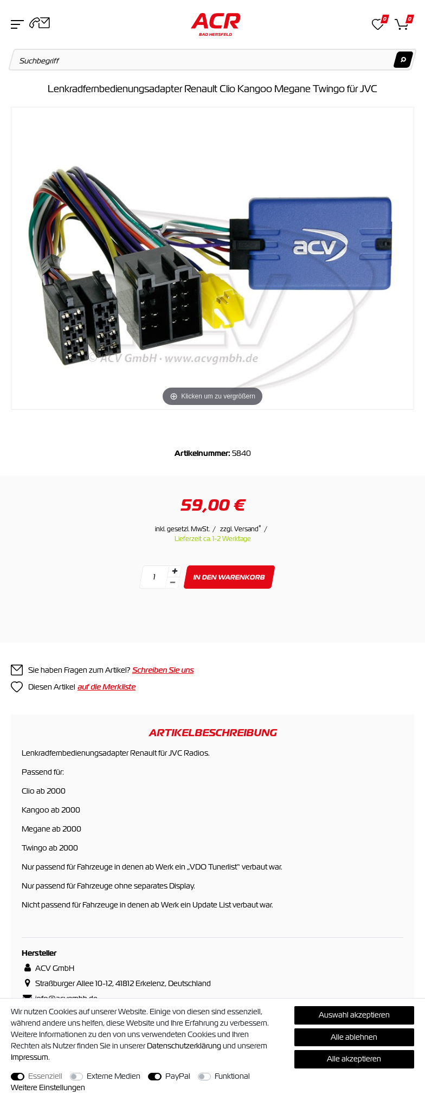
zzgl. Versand (240, 529)
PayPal (177, 1076)
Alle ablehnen (354, 1037)
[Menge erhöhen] (174, 571)
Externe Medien (113, 1076)
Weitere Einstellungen (48, 1087)
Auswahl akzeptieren (354, 1015)
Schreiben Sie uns (163, 670)
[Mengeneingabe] (154, 577)
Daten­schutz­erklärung (184, 1046)
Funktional (232, 1076)
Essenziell (45, 1076)
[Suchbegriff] (212, 59)
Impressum (29, 1057)
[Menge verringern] (172, 583)
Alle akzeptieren (354, 1059)
